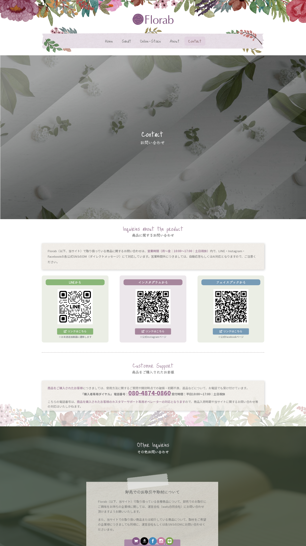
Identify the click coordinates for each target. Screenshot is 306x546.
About (175, 41)
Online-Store (150, 41)
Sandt (126, 41)
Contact (194, 41)
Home (109, 41)
